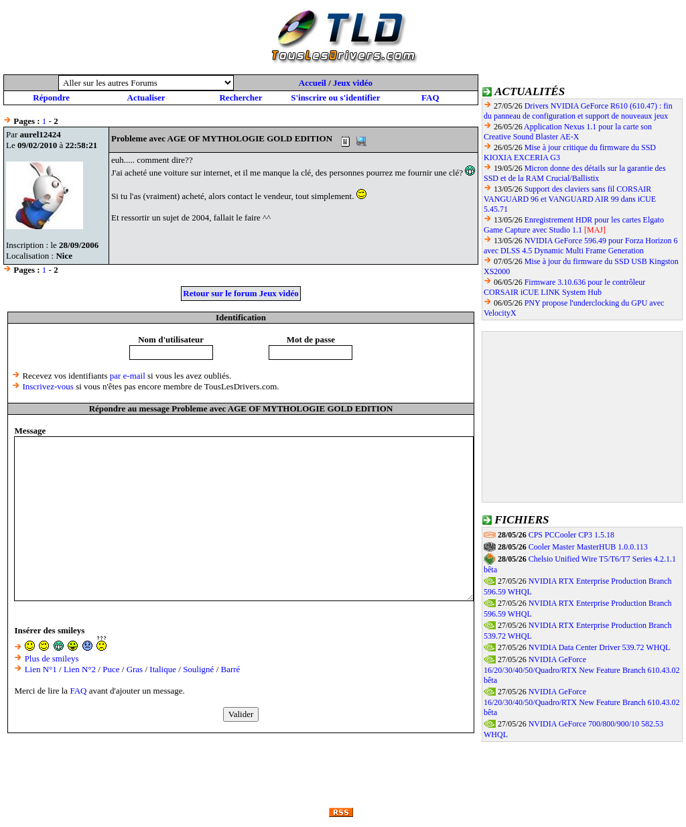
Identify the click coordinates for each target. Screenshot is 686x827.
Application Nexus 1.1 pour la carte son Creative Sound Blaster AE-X (568, 131)
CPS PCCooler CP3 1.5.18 (571, 534)
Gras (135, 669)
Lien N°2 (80, 669)
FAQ (430, 97)
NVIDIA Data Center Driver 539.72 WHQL (600, 647)
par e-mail (127, 376)
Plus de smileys (52, 658)
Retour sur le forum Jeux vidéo (240, 293)
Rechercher (240, 97)
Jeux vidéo (352, 83)
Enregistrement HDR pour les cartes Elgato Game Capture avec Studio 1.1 (574, 225)
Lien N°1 (41, 669)
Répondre (51, 97)
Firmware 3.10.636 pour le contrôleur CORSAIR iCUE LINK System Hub (564, 287)
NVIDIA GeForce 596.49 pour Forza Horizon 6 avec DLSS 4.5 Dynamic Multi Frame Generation (581, 245)
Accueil (312, 83)
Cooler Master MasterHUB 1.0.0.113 (588, 547)
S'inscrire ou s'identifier (335, 97)
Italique (162, 669)
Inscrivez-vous (48, 386)
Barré (231, 669)
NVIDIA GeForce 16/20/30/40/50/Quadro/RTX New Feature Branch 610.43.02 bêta (582, 670)
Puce (110, 669)
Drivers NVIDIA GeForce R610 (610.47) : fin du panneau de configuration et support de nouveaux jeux (578, 111)
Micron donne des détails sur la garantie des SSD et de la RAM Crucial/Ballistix (575, 173)
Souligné (198, 669)
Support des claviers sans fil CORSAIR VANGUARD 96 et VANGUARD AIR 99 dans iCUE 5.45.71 (570, 199)
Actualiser (146, 97)
